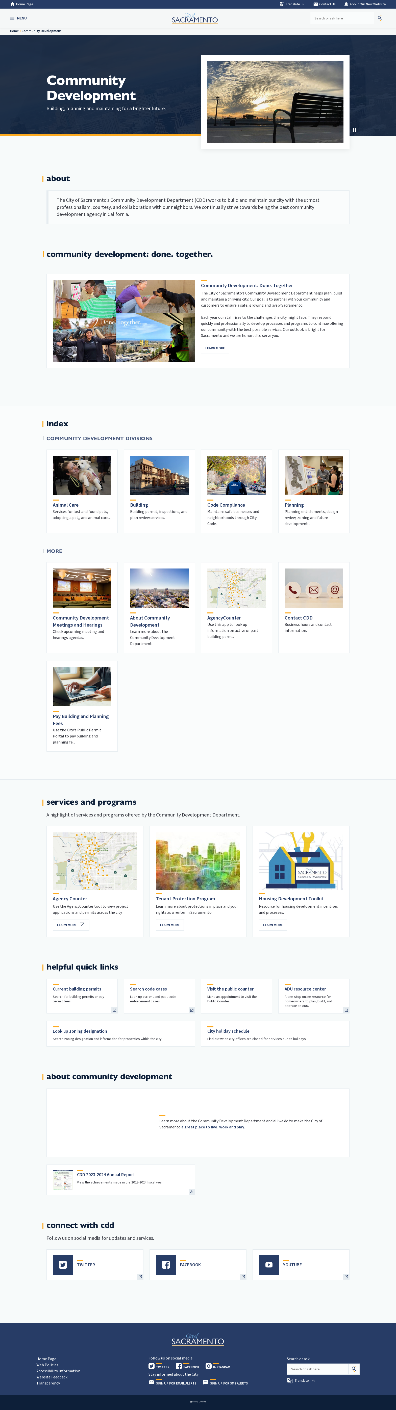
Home (14, 31)
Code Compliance (226, 505)
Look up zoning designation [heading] (80, 1031)
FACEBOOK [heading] (190, 1265)
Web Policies (47, 1365)
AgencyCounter (224, 618)
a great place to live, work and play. (213, 1127)
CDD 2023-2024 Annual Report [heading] (106, 1175)
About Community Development (150, 621)
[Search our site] (342, 18)
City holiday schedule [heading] (228, 1031)
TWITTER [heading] (86, 1265)
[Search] (354, 1369)
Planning (294, 505)
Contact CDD (299, 618)
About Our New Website (365, 4)
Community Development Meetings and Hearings (81, 621)
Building (139, 505)
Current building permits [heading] (77, 989)
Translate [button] (292, 4)
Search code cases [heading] (148, 989)
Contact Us (324, 4)
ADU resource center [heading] (305, 989)
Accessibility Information (58, 1371)
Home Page (21, 4)
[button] (19, 18)
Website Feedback (51, 1377)
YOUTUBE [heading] (292, 1265)
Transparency (48, 1383)
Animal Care (66, 505)
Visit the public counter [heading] (230, 989)
